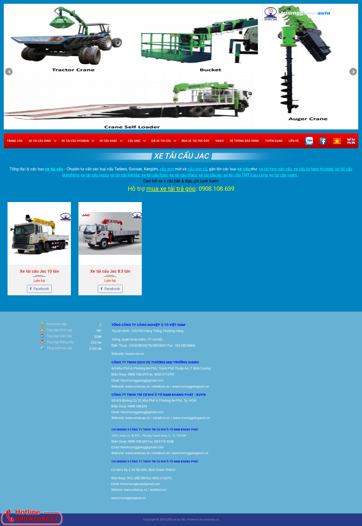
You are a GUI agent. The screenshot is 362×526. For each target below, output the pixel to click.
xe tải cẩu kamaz (125, 175)
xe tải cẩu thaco (183, 175)
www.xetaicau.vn (137, 386)
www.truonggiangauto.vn (189, 453)
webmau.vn (211, 519)
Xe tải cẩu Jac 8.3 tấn (110, 271)
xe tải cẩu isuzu (94, 175)
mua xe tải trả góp (171, 188)
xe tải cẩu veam (283, 175)
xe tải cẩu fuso (155, 175)
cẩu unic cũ (197, 169)
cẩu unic (167, 169)
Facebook (39, 289)
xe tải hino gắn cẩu (275, 169)
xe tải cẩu (54, 169)
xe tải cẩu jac (210, 175)
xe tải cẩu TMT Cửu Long (245, 175)
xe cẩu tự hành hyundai (313, 169)
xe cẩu (243, 169)
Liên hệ (294, 140)
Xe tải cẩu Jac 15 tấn (39, 271)
